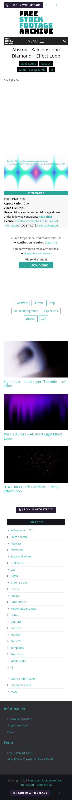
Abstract (46, 63)
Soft (43, 318)
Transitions (18, 654)
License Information (23, 678)
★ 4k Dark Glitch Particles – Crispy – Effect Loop (32, 488)
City (13, 569)
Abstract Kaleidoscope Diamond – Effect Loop (36, 53)
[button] (33, 41)
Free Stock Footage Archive (44, 780)
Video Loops (28, 63)
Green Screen (19, 582)
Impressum (27, 784)
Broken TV (17, 563)
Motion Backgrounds (32, 69)
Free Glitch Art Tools (19, 753)
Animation (17, 550)
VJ (51, 69)
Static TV (16, 641)
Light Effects (18, 602)
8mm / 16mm (19, 537)
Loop (52, 303)
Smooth (31, 318)
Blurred (38, 303)
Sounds (15, 634)
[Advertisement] (36, 118)
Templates (17, 648)
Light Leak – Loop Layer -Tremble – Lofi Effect (35, 383)
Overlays (16, 622)
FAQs (14, 691)
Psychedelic (51, 311)
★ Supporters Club (22, 530)
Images (15, 595)
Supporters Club (21, 685)
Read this (51, 242)
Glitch (14, 576)
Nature (15, 615)
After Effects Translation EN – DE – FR (30, 759)
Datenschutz (44, 784)
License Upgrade (47, 225)
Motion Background (25, 311)
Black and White (21, 556)
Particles (16, 628)
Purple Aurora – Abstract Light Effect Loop (33, 436)
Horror (15, 589)
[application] (36, 172)
